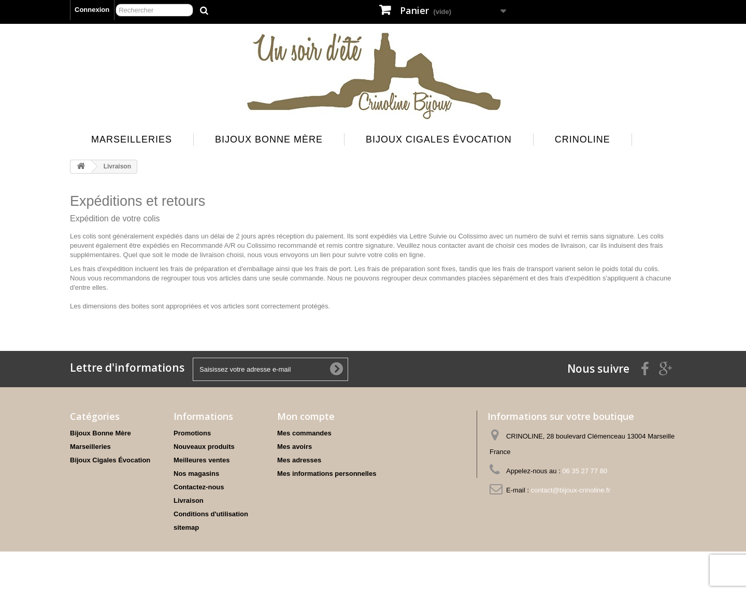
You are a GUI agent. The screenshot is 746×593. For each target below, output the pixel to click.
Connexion (92, 9)
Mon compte (306, 416)
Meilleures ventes (201, 460)
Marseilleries (131, 139)
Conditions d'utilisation (211, 514)
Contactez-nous (199, 487)
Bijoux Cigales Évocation (439, 139)
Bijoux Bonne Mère (269, 139)
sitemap (186, 527)
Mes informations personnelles (326, 473)
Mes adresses (299, 460)
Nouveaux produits (204, 446)
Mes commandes (304, 433)
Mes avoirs (294, 446)
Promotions (192, 433)
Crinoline (582, 139)
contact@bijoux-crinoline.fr (570, 490)
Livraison (189, 500)
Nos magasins (196, 473)
